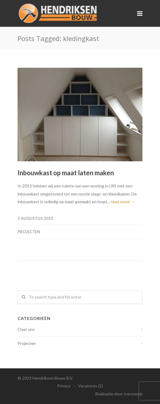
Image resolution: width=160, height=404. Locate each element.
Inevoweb (133, 393)
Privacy (63, 385)
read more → (123, 201)
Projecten (29, 231)
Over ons (26, 329)
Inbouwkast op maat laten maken (66, 173)
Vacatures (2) (90, 385)
